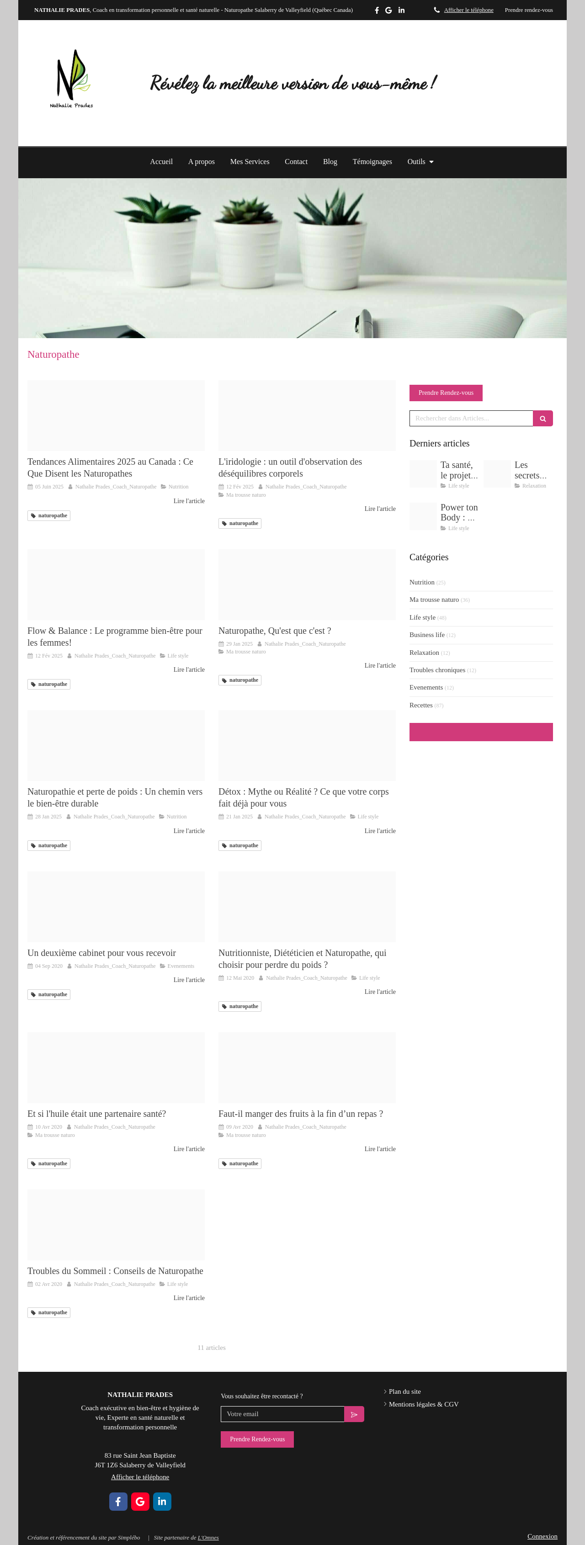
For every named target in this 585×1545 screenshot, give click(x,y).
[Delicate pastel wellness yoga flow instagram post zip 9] (423, 516)
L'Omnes (208, 1537)
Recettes (421, 705)
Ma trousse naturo (434, 599)
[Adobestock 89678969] (307, 745)
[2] (116, 415)
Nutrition (422, 582)
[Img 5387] (423, 474)
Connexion (542, 1536)
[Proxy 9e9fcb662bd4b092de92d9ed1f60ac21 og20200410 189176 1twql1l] (116, 1067)
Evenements (426, 687)
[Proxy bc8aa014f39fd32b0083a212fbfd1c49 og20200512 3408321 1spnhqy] (307, 906)
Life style (423, 617)
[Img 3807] (307, 1067)
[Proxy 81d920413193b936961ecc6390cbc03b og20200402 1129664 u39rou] (116, 1224)
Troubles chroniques (437, 670)
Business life (427, 634)
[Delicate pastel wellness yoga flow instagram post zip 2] (116, 584)
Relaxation (424, 652)
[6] (307, 584)
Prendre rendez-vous (529, 10)
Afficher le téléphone (469, 10)
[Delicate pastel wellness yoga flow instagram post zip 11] (497, 474)
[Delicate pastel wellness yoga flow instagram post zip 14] (307, 415)
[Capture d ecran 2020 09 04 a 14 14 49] (116, 906)
